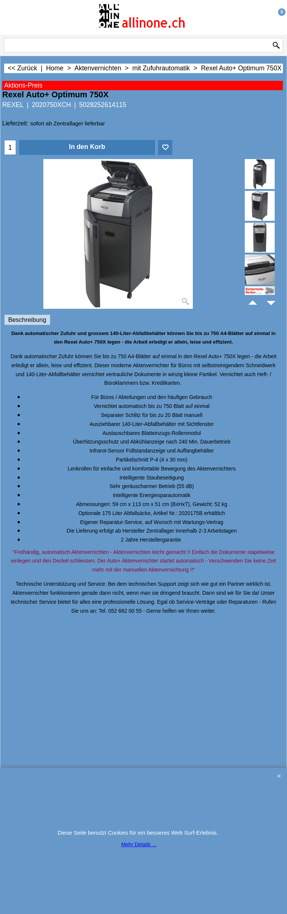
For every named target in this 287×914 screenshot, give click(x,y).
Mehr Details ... (138, 844)
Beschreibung (27, 319)
